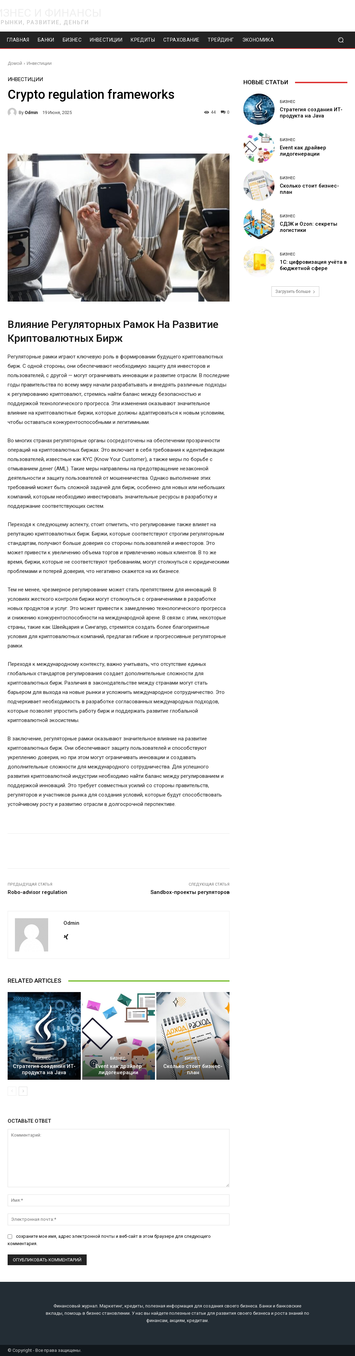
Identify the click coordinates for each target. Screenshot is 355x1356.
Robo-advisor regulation (37, 892)
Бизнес (43, 1058)
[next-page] (23, 1091)
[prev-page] (12, 1091)
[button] (340, 40)
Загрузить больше (295, 291)
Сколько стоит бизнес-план (193, 1069)
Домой (15, 63)
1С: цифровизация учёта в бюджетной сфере (313, 265)
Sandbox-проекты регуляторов (190, 892)
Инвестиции (39, 63)
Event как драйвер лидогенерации (118, 1069)
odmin (31, 112)
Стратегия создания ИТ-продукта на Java (44, 1069)
